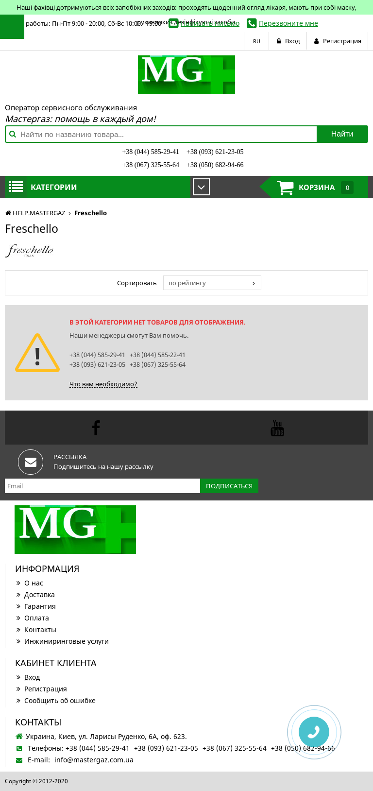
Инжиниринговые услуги (62, 641)
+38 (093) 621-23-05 (215, 151)
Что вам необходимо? (103, 383)
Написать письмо (210, 23)
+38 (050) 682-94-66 (215, 165)
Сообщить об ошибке (55, 700)
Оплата (32, 617)
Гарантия (35, 606)
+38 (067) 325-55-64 (150, 165)
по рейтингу (187, 282)
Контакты (35, 629)
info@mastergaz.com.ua (94, 759)
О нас (29, 582)
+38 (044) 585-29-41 (150, 151)
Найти (342, 134)
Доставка (35, 594)
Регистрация (41, 688)
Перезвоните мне (288, 23)
